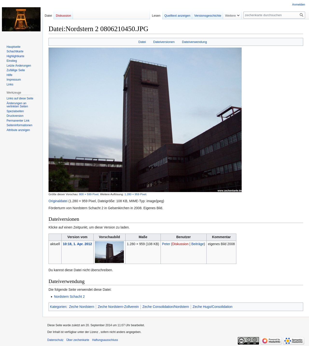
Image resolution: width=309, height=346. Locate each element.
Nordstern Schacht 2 (69, 296)
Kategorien (58, 307)
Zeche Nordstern (81, 307)
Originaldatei (58, 201)
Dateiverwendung (194, 42)
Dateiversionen (164, 42)
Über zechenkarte (77, 340)
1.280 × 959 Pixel (135, 194)
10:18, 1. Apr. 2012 (77, 244)
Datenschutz (55, 340)
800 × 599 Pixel (88, 194)
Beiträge (197, 244)
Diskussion (180, 244)
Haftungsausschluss (105, 340)
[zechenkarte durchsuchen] (274, 15)
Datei (142, 42)
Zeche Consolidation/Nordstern (165, 307)
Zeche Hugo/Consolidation (212, 307)
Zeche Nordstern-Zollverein (118, 307)
